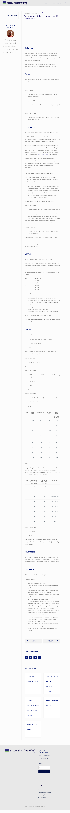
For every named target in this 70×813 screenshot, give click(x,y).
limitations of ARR (43, 155)
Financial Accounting (43, 790)
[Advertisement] (10, 69)
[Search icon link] (65, 3)
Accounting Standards (44, 798)
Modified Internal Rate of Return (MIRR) (33, 706)
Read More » (30, 687)
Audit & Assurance (43, 800)
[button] (33, 641)
